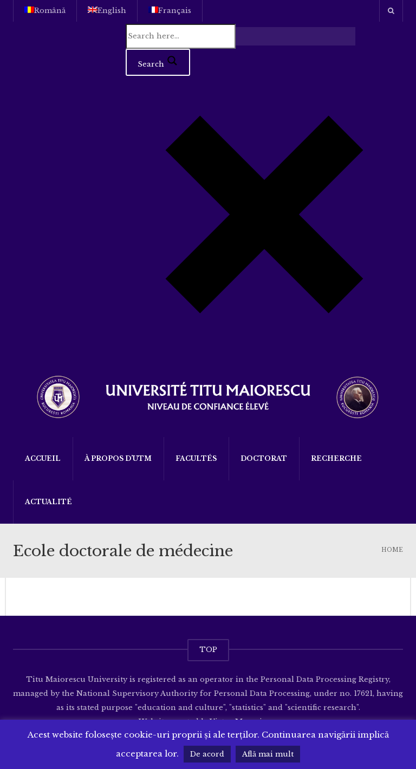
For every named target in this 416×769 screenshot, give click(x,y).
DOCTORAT (263, 458)
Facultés (196, 458)
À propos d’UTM (118, 458)
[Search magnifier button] (158, 62)
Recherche (336, 458)
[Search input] (181, 36)
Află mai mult (268, 754)
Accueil (43, 458)
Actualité (48, 502)
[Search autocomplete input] (295, 36)
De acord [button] (207, 754)
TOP (208, 649)
